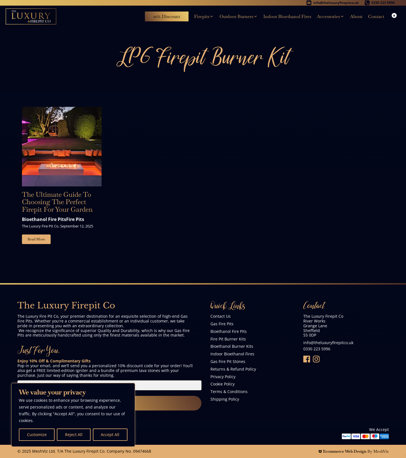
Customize (37, 434)
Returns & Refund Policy (233, 369)
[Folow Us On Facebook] (306, 359)
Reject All (73, 434)
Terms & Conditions (229, 391)
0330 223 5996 (316, 349)
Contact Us (220, 316)
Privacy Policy (222, 376)
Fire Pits (75, 219)
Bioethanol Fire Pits (44, 219)
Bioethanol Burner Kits (231, 346)
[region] (73, 415)
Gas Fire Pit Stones (227, 361)
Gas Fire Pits (222, 324)
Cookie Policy (222, 384)
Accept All (110, 434)
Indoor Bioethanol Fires (232, 354)
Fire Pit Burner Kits (228, 339)
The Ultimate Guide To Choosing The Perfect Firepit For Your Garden (57, 202)
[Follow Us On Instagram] (316, 359)
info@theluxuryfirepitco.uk (328, 342)
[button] (204, 17)
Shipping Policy (224, 399)
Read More (36, 239)
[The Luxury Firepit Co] (31, 16)
